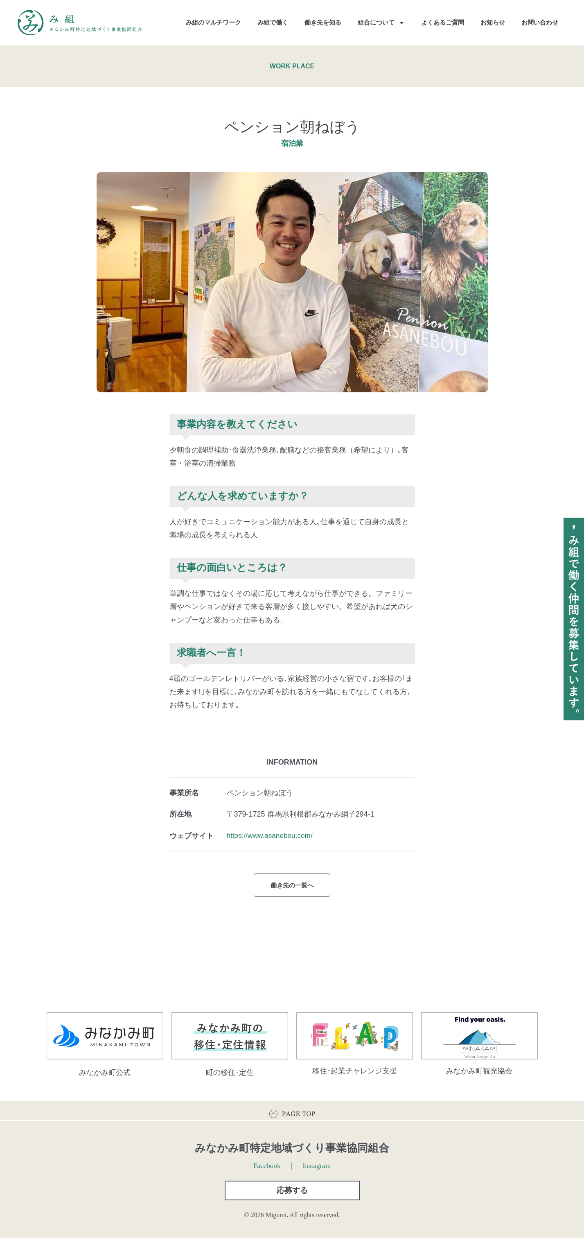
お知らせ (492, 22)
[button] (292, 1189)
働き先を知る (322, 22)
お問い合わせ (539, 22)
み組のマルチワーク (213, 22)
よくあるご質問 (442, 22)
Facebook (266, 1163)
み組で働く (272, 22)
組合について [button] (381, 23)
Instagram (317, 1163)
